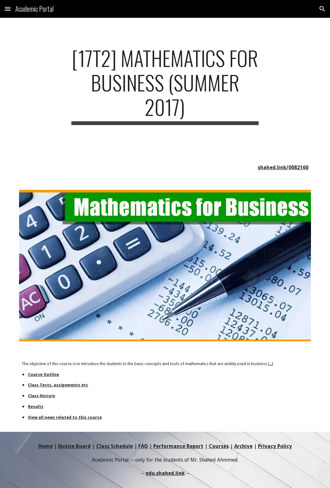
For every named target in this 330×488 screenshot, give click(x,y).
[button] (7, 8)
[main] (165, 85)
